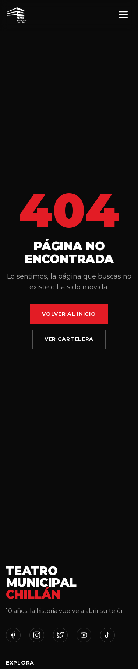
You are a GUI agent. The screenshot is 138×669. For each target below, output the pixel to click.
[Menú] (123, 15)
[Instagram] (36, 635)
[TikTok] (107, 635)
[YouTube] (84, 635)
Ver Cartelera (69, 339)
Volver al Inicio (69, 314)
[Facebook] (13, 635)
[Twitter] (60, 635)
